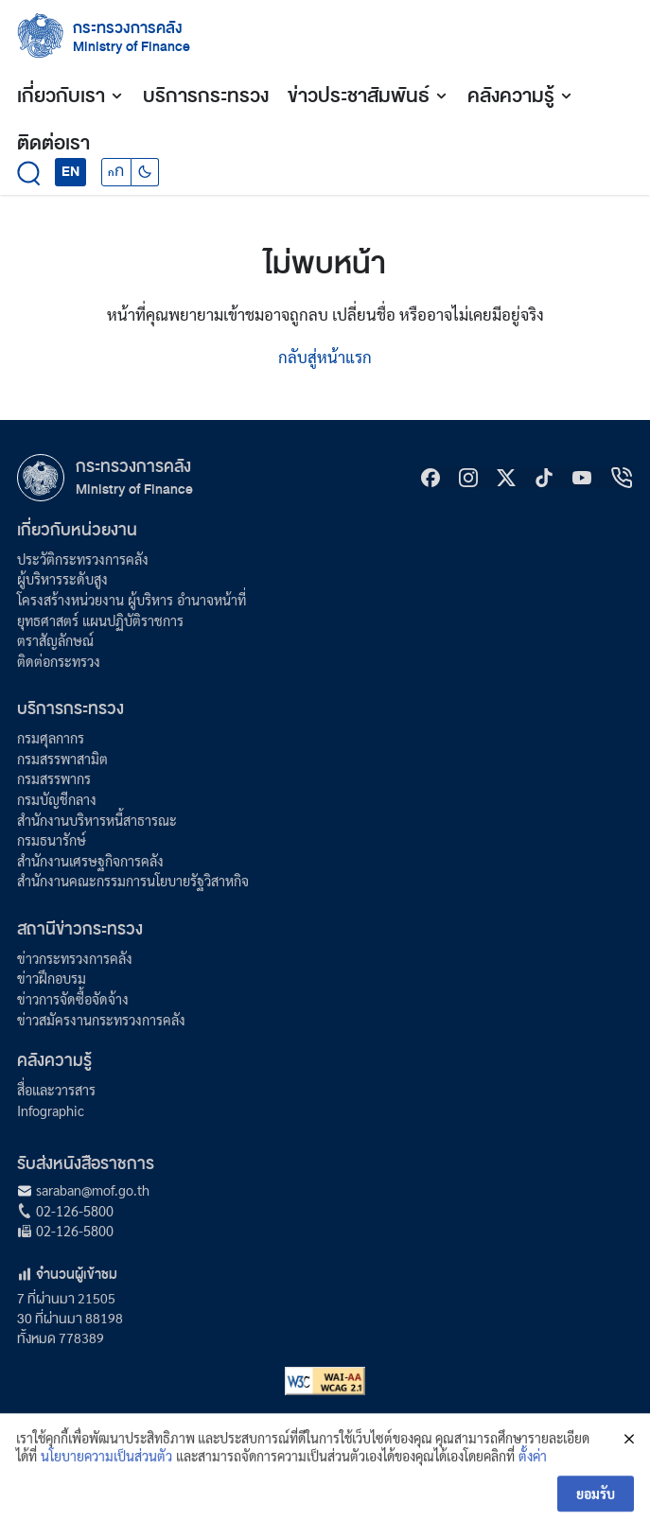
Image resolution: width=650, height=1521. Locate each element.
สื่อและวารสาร (56, 1089)
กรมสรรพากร (54, 778)
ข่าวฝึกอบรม (51, 978)
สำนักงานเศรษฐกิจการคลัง (90, 860)
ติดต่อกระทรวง (58, 661)
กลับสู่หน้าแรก (325, 356)
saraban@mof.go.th (92, 1189)
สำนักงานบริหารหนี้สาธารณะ (97, 820)
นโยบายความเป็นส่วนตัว (106, 1469)
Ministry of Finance (134, 489)
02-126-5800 (75, 1210)
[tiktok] (544, 477)
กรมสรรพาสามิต (62, 758)
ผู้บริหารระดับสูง (62, 578)
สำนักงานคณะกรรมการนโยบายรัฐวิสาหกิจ (133, 880)
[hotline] (621, 477)
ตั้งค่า (532, 1469)
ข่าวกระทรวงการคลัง (74, 958)
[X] (506, 477)
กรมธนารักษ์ (51, 839)
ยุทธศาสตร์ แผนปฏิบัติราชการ (100, 620)
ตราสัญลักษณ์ (55, 640)
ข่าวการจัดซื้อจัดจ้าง (73, 998)
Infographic (50, 1110)
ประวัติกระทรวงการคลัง (83, 559)
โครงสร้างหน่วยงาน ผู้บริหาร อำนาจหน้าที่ (131, 599)
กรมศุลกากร (50, 737)
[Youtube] (581, 477)
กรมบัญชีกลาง (57, 799)
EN (70, 171)
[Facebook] (430, 477)
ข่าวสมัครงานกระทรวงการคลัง (101, 1019)
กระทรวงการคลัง (128, 28)
